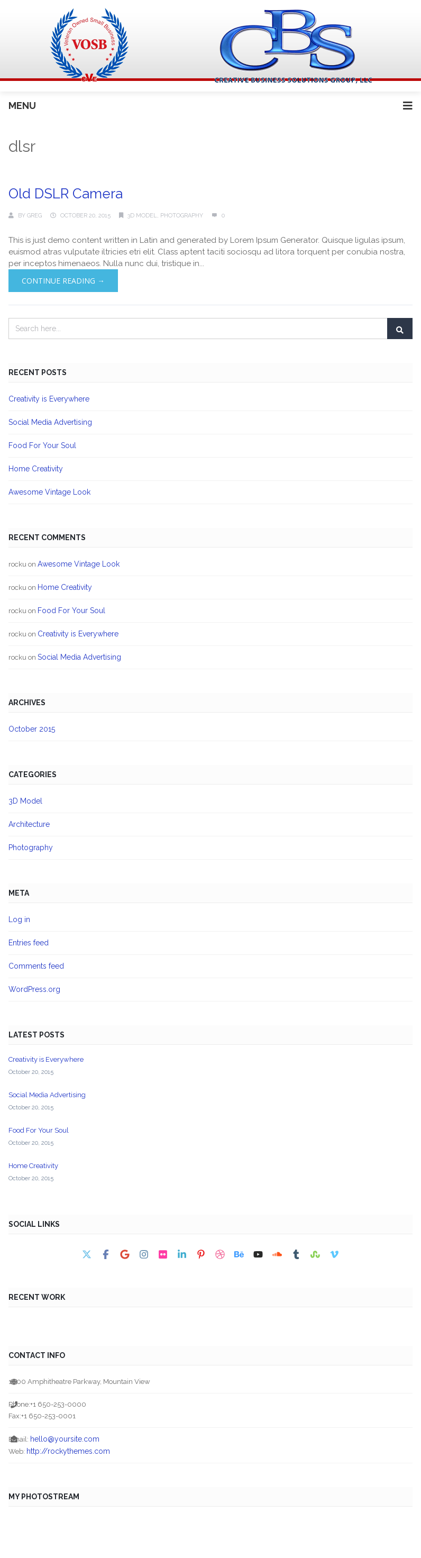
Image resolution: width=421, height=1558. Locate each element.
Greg (34, 215)
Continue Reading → (63, 281)
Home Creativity (35, 468)
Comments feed (36, 966)
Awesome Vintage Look (49, 492)
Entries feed (28, 943)
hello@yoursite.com (64, 1439)
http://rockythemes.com (68, 1451)
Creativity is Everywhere (48, 399)
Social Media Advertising (50, 422)
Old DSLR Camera (65, 194)
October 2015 (31, 729)
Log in (19, 919)
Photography (181, 215)
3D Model (142, 215)
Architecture (29, 824)
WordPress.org (34, 989)
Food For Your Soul (42, 445)
